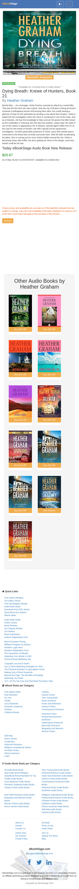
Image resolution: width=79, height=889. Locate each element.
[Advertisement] (39, 183)
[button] (7, 220)
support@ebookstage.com (41, 853)
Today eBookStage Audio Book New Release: (37, 148)
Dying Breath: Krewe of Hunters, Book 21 (39, 93)
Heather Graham (20, 100)
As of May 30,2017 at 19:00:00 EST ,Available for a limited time (30, 160)
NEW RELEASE (8, 83)
